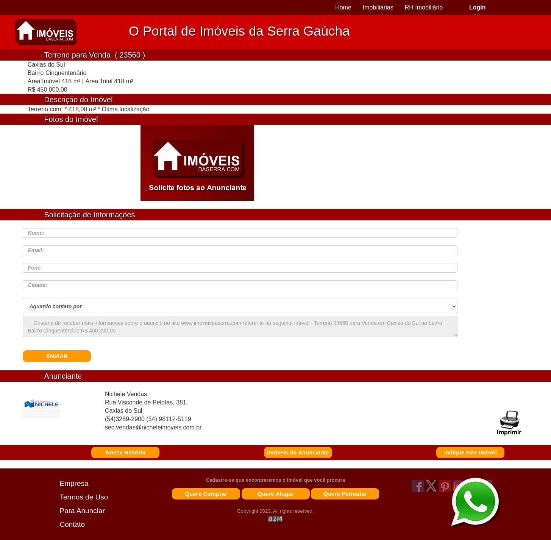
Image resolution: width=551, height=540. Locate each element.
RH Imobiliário (424, 7)
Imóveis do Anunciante (298, 452)
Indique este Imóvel (470, 452)
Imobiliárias (378, 7)
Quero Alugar (275, 493)
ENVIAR (57, 356)
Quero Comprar (206, 493)
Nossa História (125, 452)
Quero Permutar (345, 493)
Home (343, 7)
